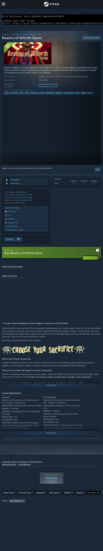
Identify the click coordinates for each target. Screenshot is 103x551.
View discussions (11, 228)
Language (40, 498)
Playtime (67, 498)
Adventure (14, 94)
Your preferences (24, 466)
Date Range (54, 498)
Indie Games (16, 36)
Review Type (8, 498)
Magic (83, 94)
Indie (27, 94)
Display (79, 498)
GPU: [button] (32, 510)
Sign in (4, 170)
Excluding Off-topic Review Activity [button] (42, 506)
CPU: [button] (23, 510)
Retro (77, 94)
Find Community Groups (14, 231)
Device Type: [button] (44, 510)
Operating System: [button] (9, 510)
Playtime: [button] (63, 506)
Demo (40, 36)
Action (7, 94)
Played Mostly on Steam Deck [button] (82, 506)
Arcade (41, 94)
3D (88, 94)
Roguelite (59, 94)
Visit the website (12, 209)
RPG (21, 94)
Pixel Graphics (69, 94)
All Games (6, 36)
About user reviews (9, 466)
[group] (51, 508)
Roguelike (34, 94)
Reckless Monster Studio (48, 86)
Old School (50, 94)
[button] (11, 506)
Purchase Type (25, 498)
